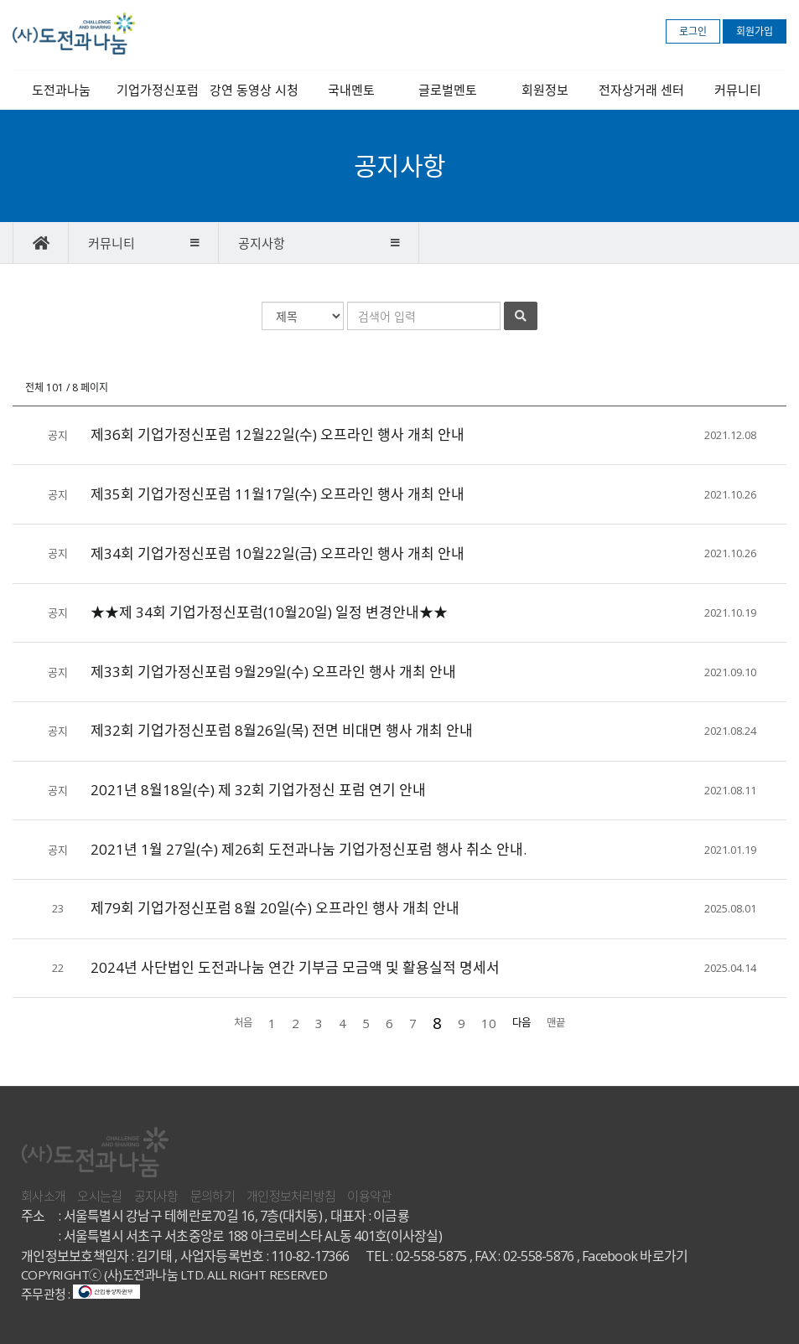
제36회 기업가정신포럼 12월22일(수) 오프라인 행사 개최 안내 (277, 434)
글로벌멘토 (447, 89)
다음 (521, 1023)
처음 (243, 1023)
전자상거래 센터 (641, 89)
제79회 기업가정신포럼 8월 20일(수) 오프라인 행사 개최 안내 (275, 908)
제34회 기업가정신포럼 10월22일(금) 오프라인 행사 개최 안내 (277, 553)
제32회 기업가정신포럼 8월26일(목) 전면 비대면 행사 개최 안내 (282, 730)
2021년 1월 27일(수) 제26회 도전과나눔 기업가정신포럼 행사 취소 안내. (309, 849)
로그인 (693, 31)
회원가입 (754, 31)
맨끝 (556, 1023)
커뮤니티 (737, 89)
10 (488, 1023)
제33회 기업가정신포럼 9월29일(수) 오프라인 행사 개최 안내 (273, 671)
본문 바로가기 (0, 0)
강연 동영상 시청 (254, 89)
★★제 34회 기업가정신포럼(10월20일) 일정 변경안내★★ (269, 612)
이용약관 (369, 1195)
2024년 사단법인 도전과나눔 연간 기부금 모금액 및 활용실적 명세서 (295, 967)
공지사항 (156, 1195)
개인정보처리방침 (290, 1195)
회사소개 (43, 1195)
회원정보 (544, 89)
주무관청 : (80, 1293)
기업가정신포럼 (158, 89)
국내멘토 (351, 89)
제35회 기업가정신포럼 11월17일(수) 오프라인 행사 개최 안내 (277, 494)
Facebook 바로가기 (634, 1256)
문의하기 (212, 1195)
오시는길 (99, 1195)
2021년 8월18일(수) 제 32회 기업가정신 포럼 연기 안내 (258, 789)
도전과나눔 (61, 89)
